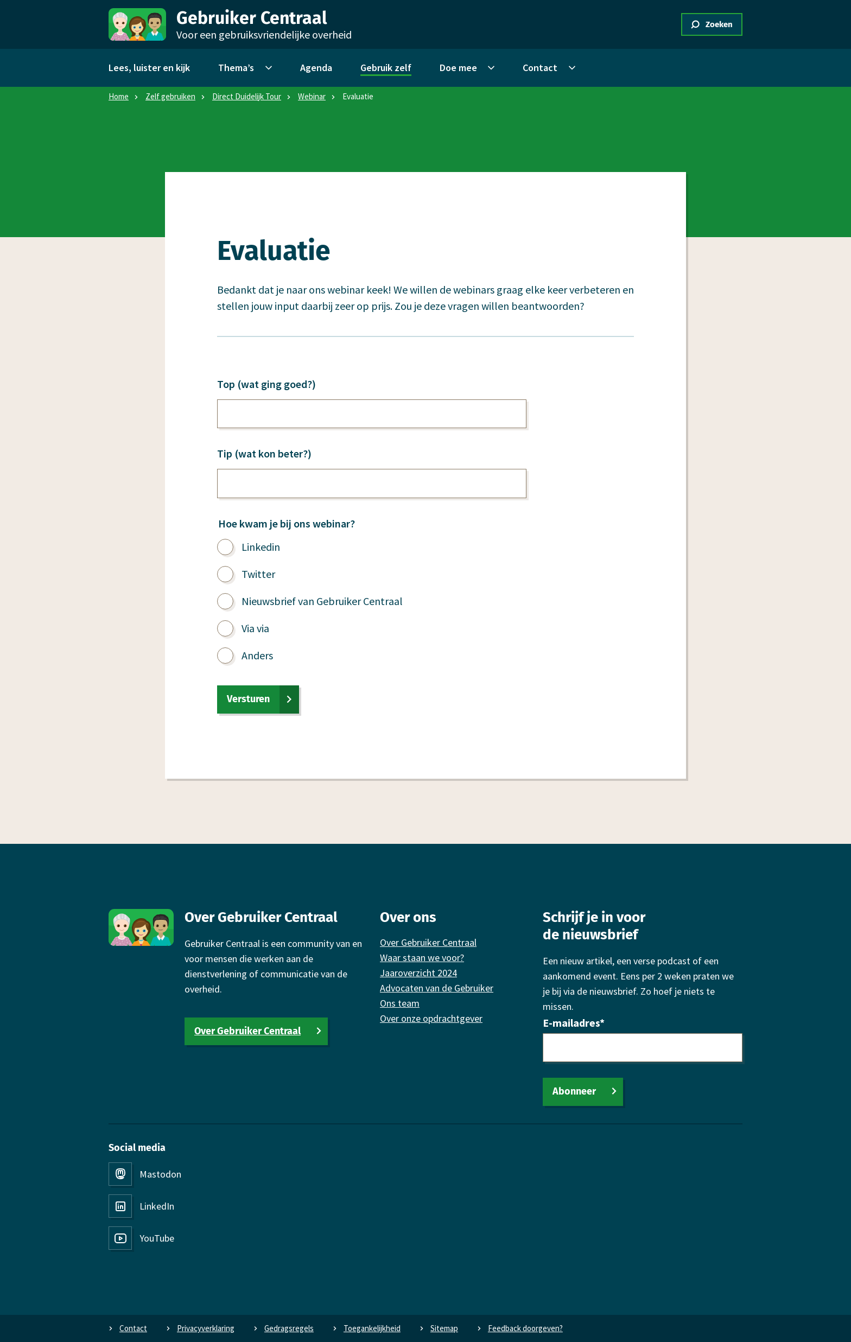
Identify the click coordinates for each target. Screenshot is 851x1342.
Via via (255, 628)
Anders (257, 655)
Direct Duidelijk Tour (246, 96)
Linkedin (261, 547)
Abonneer (574, 1091)
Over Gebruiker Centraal (247, 1031)
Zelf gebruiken (170, 96)
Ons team (400, 1003)
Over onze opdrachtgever (431, 1018)
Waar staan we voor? (422, 957)
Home (119, 96)
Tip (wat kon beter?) (264, 453)
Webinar (312, 96)
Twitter (258, 574)
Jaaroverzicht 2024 (418, 972)
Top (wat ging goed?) (266, 384)
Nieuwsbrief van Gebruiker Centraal (322, 601)
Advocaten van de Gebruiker (436, 988)
